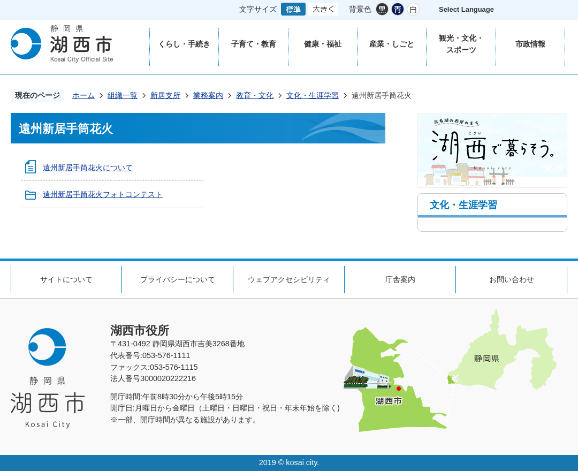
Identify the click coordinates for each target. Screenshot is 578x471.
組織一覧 (123, 95)
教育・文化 (254, 95)
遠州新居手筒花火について (88, 167)
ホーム (83, 95)
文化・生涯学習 (312, 95)
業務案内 (208, 95)
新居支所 (165, 95)
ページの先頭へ (551, 240)
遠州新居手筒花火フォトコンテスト (103, 194)
